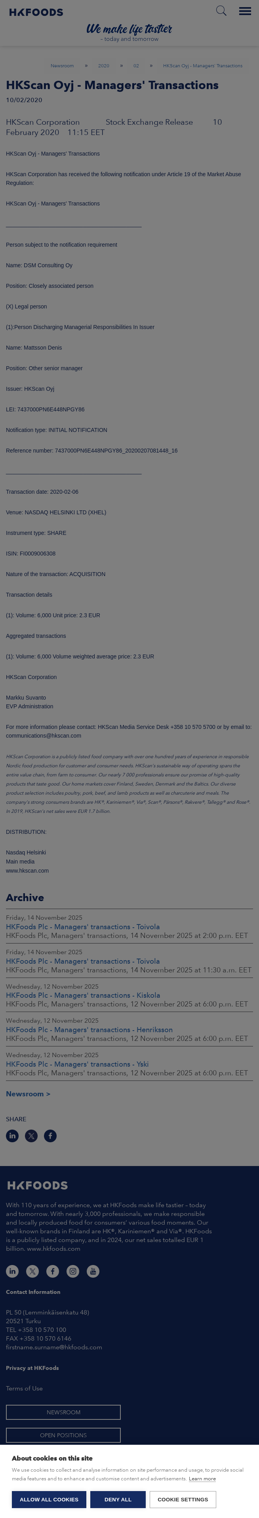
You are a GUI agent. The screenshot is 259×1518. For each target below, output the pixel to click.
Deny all (118, 1500)
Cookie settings (183, 1500)
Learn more (202, 1479)
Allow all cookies (49, 1500)
